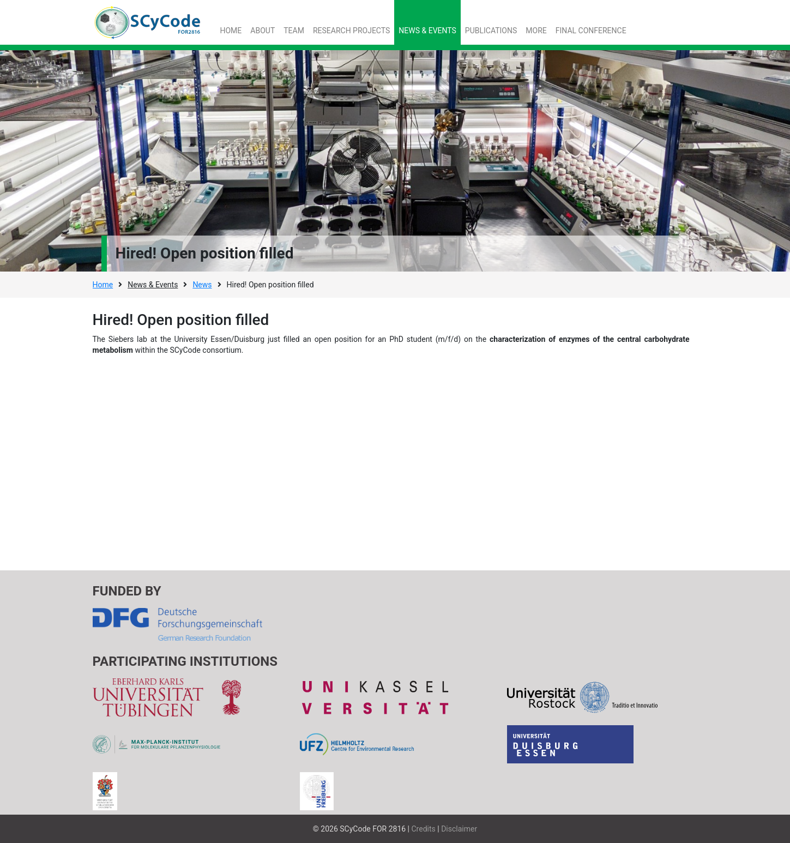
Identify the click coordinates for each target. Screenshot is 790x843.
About (262, 30)
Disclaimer (459, 828)
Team (294, 30)
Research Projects (351, 30)
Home (231, 30)
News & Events (427, 30)
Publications (491, 30)
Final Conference (591, 30)
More (536, 30)
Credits (424, 828)
